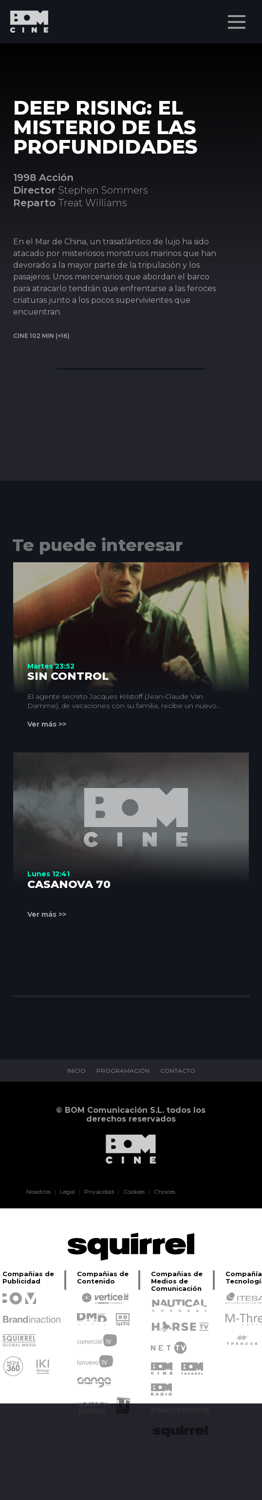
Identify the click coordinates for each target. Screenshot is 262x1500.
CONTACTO (177, 1070)
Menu (237, 17)
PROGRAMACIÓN (123, 1070)
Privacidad (99, 1191)
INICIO (76, 1070)
